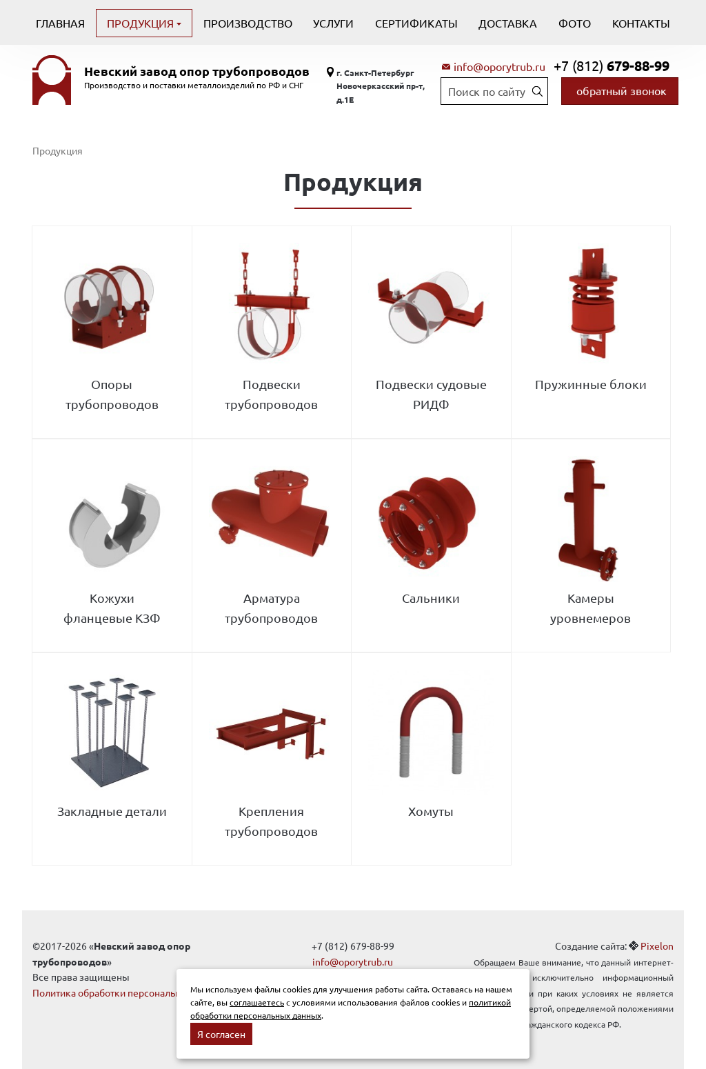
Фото (574, 23)
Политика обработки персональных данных (130, 992)
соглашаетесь (257, 1002)
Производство (247, 23)
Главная (60, 23)
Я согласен (221, 1034)
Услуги (333, 23)
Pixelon (657, 945)
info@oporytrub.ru (499, 66)
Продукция (141, 23)
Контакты (641, 23)
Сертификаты (416, 23)
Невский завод (197, 71)
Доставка (507, 23)
